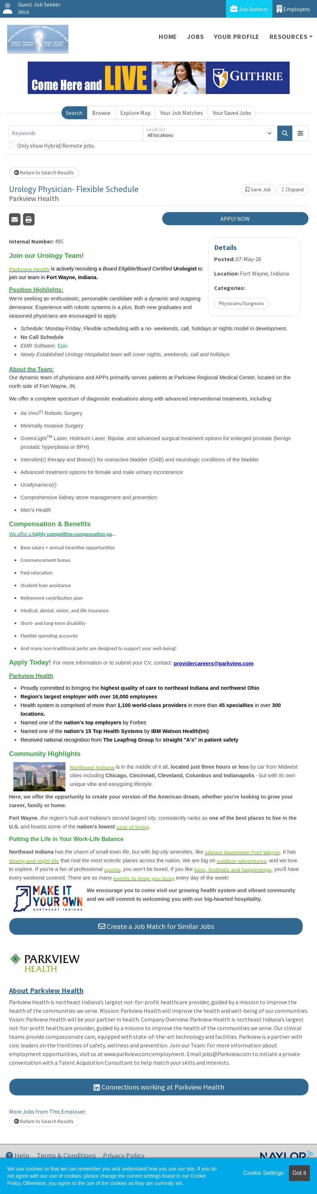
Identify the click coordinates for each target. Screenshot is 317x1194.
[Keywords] (76, 133)
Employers (293, 8)
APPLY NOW (235, 218)
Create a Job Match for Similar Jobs (156, 926)
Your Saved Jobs (232, 112)
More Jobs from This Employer (47, 1111)
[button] (300, 133)
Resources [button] (288, 36)
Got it (299, 1173)
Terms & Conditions (66, 1155)
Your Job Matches (181, 112)
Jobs (195, 36)
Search (74, 112)
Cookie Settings (263, 1173)
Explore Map (135, 112)
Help (18, 1155)
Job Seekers (249, 8)
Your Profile (237, 36)
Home (168, 36)
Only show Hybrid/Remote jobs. (56, 145)
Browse (101, 112)
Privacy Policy (123, 1155)
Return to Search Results (44, 172)
